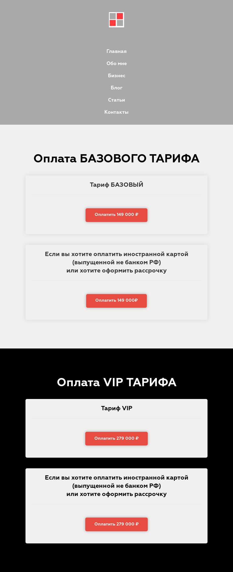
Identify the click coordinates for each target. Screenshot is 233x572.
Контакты (116, 112)
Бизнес (116, 76)
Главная (116, 51)
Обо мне (116, 63)
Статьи (116, 100)
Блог (117, 88)
